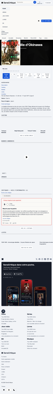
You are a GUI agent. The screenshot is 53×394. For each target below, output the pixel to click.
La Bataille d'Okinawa (26, 41)
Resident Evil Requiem (7, 331)
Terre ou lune (5, 343)
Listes (4, 232)
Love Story (30, 319)
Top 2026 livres (31, 329)
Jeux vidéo (5, 326)
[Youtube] (51, 259)
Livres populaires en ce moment (35, 336)
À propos (4, 356)
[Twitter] (36, 259)
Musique (30, 339)
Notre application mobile (8, 359)
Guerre (8, 98)
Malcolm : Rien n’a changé (34, 321)
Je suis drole (30, 333)
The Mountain (31, 343)
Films (3, 314)
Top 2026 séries (31, 316)
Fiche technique (5, 104)
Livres (29, 326)
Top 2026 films (5, 316)
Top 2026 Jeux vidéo (7, 329)
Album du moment (32, 348)
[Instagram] (42, 259)
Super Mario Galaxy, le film (8, 321)
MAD (2, 346)
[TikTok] (45, 259)
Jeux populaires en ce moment (9, 336)
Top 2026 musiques (32, 341)
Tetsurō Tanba (32, 130)
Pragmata (4, 333)
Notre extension (5, 361)
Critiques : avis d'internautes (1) (15, 190)
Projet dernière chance (7, 319)
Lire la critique (6, 218)
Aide (2, 364)
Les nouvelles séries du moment (35, 323)
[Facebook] (39, 259)
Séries (29, 314)
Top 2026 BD (5, 341)
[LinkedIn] (48, 259)
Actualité (3, 323)
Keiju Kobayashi (19, 130)
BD (2, 339)
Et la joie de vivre (31, 331)
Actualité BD (4, 348)
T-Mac (10, 203)
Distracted (29, 346)
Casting (4, 115)
